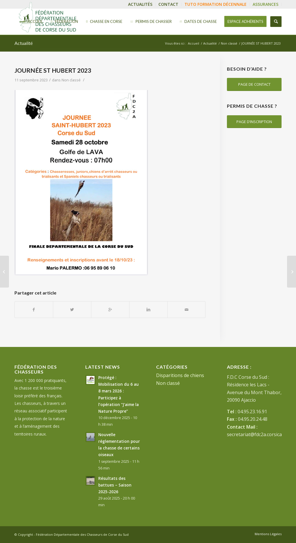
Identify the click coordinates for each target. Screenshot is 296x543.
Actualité (23, 43)
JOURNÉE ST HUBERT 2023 (52, 70)
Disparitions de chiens (180, 375)
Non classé (229, 43)
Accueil (193, 43)
